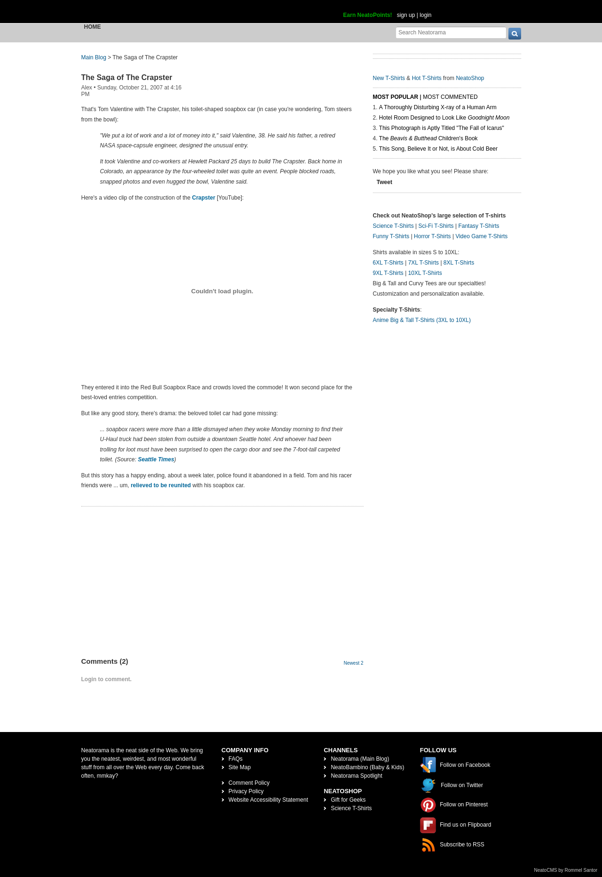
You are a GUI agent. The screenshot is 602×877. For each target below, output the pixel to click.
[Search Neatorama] (451, 32)
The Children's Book (428, 138)
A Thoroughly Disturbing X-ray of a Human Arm (438, 107)
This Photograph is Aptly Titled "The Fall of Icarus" (441, 128)
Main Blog (93, 57)
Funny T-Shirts (391, 236)
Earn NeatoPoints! (367, 15)
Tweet (384, 182)
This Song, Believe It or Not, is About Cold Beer (438, 148)
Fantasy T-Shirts (478, 226)
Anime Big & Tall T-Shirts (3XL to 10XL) (422, 320)
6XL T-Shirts (388, 262)
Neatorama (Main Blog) (360, 759)
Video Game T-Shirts (481, 236)
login (425, 15)
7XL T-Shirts (423, 262)
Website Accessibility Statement (268, 800)
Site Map (240, 767)
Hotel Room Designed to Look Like (444, 117)
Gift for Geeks (348, 800)
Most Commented (450, 97)
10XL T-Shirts (425, 273)
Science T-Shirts (393, 226)
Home (92, 27)
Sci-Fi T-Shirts (435, 226)
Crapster (203, 197)
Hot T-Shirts (427, 78)
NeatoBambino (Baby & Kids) (367, 767)
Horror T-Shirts (432, 236)
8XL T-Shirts (459, 262)
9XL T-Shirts (388, 273)
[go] (514, 34)
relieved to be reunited (161, 485)
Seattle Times (156, 459)
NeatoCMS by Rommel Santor (566, 870)
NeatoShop (470, 78)
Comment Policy (249, 783)
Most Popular (396, 97)
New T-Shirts (389, 78)
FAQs (236, 759)
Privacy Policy (246, 791)
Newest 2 (354, 663)
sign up (406, 15)
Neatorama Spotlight (356, 775)
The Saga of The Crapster (127, 77)
